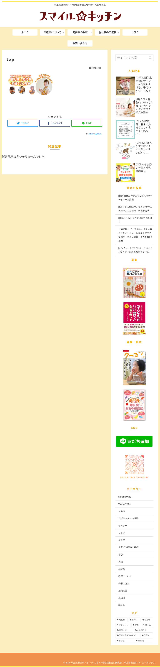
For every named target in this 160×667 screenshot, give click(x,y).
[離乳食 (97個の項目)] (122, 620)
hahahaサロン (125, 496)
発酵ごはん (123, 583)
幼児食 (121, 569)
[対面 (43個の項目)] (136, 625)
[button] (150, 58)
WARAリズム (124, 504)
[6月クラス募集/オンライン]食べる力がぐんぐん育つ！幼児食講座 (135, 208)
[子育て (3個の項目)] (146, 635)
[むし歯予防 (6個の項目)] (143, 630)
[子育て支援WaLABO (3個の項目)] (128, 635)
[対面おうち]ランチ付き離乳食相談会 (135, 220)
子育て (121, 540)
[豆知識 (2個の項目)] (144, 641)
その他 (121, 511)
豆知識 (121, 598)
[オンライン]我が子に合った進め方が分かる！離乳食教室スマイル (135, 250)
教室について (125, 576)
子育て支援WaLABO (128, 547)
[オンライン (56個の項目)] (123, 625)
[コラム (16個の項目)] (147, 625)
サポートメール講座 (128, 518)
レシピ (121, 533)
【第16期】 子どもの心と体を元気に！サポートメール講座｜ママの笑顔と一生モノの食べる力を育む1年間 (135, 235)
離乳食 (121, 605)
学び (120, 554)
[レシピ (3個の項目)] (125, 641)
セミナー (122, 525)
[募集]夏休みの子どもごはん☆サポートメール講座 (135, 197)
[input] (134, 57)
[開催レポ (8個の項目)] (124, 630)
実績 (120, 561)
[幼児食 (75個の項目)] (147, 620)
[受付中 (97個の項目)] (134, 620)
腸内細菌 (122, 590)
